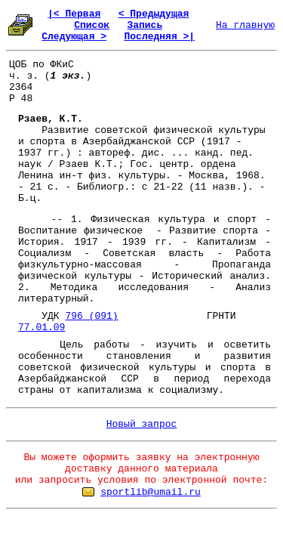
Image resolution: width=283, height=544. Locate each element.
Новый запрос (141, 424)
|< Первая (74, 14)
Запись (144, 25)
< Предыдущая (153, 14)
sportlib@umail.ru (150, 492)
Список (91, 25)
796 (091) (91, 316)
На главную (245, 25)
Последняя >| (159, 36)
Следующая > (74, 36)
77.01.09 (41, 327)
